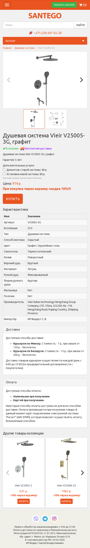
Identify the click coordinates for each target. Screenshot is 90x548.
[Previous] (9, 80)
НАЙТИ (80, 25)
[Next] (81, 80)
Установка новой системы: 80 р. (24, 174)
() (83, 5)
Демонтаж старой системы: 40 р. (25, 169)
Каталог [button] (46, 41)
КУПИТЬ (13, 199)
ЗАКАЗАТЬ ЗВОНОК (64, 5)
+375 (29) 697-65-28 (48, 33)
